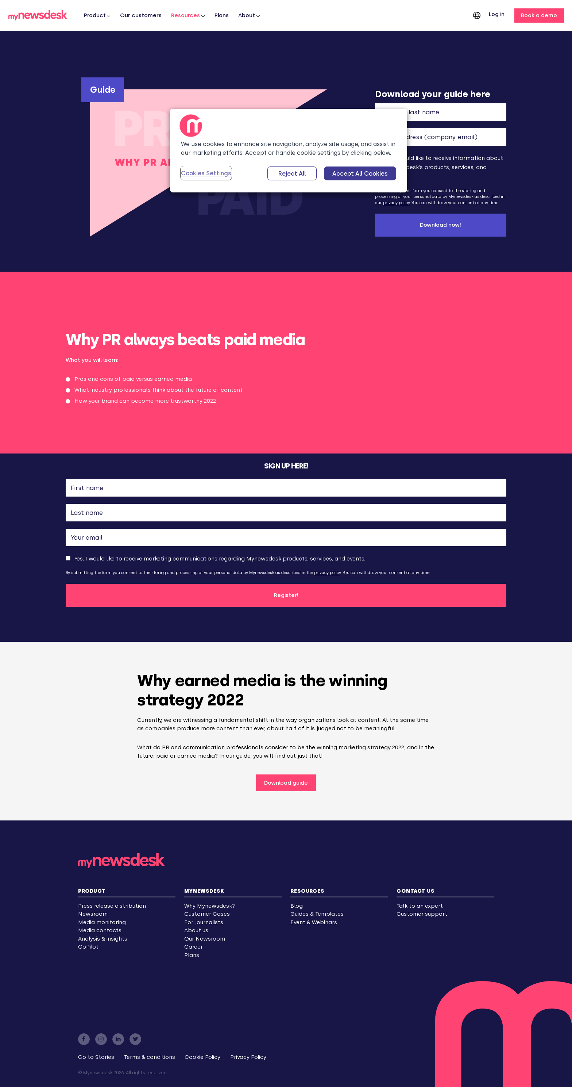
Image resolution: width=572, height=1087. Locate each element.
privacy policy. (396, 202)
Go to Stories (96, 1057)
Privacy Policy (248, 1057)
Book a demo (539, 15)
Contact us (415, 891)
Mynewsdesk (204, 891)
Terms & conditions (149, 1057)
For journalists (203, 922)
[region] (288, 150)
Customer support (422, 914)
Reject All (292, 173)
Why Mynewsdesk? (209, 906)
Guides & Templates (317, 914)
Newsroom (93, 914)
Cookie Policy (202, 1057)
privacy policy (327, 572)
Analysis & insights (102, 938)
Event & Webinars (313, 922)
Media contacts (99, 930)
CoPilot (88, 947)
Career (193, 947)
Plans (221, 15)
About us (196, 930)
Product (92, 891)
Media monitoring (102, 922)
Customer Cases (207, 914)
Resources (185, 15)
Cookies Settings (206, 173)
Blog (296, 906)
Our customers (141, 15)
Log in (497, 14)
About (246, 15)
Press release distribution (112, 906)
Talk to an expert (420, 906)
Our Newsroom (204, 938)
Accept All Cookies (360, 173)
